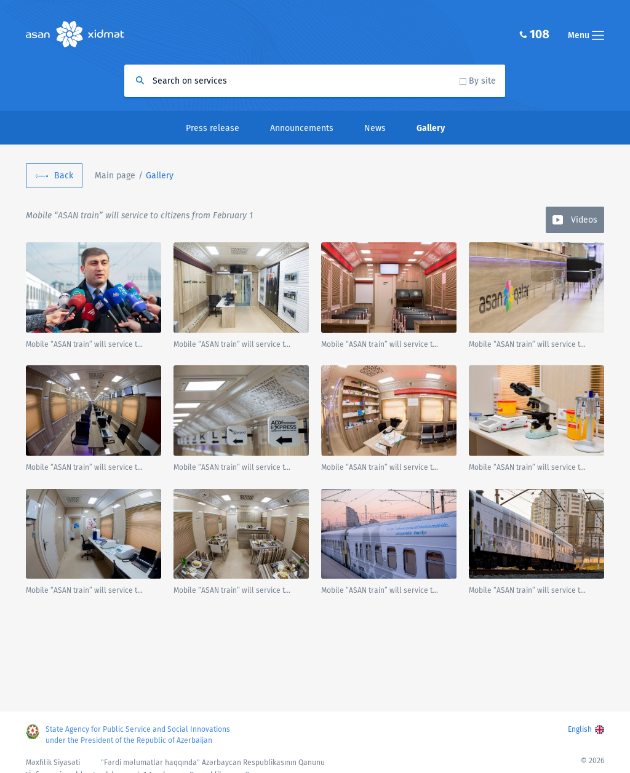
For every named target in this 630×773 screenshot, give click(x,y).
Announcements (301, 128)
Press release (212, 128)
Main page (115, 175)
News (375, 128)
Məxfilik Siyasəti (53, 762)
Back (63, 175)
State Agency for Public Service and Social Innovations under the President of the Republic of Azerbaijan (138, 735)
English (580, 729)
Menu (586, 35)
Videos (584, 220)
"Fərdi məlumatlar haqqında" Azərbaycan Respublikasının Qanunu (213, 762)
